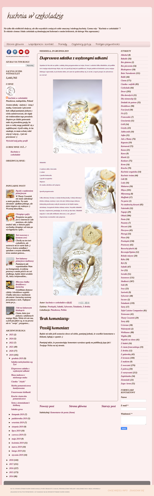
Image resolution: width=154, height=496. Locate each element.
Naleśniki (125, 208)
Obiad (123, 215)
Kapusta (124, 142)
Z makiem (125, 361)
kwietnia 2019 (18, 443)
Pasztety (124, 223)
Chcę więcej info (118, 490)
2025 (11, 334)
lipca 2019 (16, 431)
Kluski (123, 157)
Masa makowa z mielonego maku (19, 376)
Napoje (124, 212)
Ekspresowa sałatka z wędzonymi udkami (20, 369)
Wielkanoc (125, 332)
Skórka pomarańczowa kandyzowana (21, 387)
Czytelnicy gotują (81, 44)
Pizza (123, 237)
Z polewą (125, 369)
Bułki (123, 77)
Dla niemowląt (127, 99)
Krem (123, 164)
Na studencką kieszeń (130, 204)
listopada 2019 (18, 414)
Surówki (124, 292)
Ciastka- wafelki (128, 84)
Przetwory (125, 245)
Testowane (125, 314)
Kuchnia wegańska (129, 172)
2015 (11, 472)
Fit (122, 113)
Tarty (123, 307)
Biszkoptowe (126, 69)
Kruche (124, 168)
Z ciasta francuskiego (130, 347)
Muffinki (125, 197)
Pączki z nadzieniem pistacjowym (24, 192)
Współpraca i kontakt (41, 44)
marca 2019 (17, 447)
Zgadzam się (137, 490)
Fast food (125, 110)
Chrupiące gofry (23, 214)
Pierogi (124, 234)
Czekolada (125, 88)
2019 (11, 355)
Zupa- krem (126, 383)
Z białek (124, 343)
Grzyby (124, 128)
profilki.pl (26, 56)
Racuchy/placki (127, 248)
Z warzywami (126, 372)
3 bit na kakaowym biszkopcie (24, 309)
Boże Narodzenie (128, 73)
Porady (62, 44)
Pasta (123, 219)
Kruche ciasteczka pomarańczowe (19, 397)
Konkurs (124, 161)
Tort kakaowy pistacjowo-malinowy (25, 259)
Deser (123, 91)
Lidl (122, 179)
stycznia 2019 (18, 455)
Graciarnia (125, 121)
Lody (123, 183)
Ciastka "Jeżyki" (18, 381)
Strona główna (15, 44)
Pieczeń (124, 226)
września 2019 (18, 422)
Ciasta (123, 80)
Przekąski (52, 306)
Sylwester (68, 306)
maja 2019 (16, 439)
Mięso (123, 190)
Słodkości (125, 281)
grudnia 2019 (18, 358)
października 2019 (20, 418)
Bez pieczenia (127, 66)
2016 (11, 468)
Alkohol (124, 55)
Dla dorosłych (127, 95)
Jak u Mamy (126, 139)
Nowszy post (46, 406)
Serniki (124, 274)
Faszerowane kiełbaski (21, 392)
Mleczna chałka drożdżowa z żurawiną (22, 284)
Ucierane (125, 325)
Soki (123, 285)
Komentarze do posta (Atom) (62, 412)
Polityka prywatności (108, 44)
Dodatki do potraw (129, 102)
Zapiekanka (126, 376)
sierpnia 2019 (18, 427)
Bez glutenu (126, 62)
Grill (123, 124)
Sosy (123, 288)
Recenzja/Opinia (128, 252)
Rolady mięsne (127, 256)
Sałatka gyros (17, 409)
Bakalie (124, 59)
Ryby (123, 259)
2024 (11, 338)
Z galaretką (126, 354)
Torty (123, 321)
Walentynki (126, 329)
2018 (11, 460)
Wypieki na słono (128, 340)
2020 (11, 351)
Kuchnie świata (127, 175)
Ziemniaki (125, 380)
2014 (11, 476)
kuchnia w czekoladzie (35, 16)
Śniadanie (77, 306)
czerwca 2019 (18, 435)
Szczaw (124, 299)
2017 (11, 464)
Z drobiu (86, 306)
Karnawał (125, 146)
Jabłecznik (125, 132)
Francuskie (126, 117)
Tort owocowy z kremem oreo (22, 236)
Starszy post (109, 406)
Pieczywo (125, 230)
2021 (11, 347)
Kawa (123, 153)
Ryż (122, 263)
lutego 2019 (17, 451)
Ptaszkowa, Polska (59, 310)
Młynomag (125, 194)
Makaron (125, 186)
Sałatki (60, 306)
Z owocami (125, 365)
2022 (11, 343)
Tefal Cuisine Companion (132, 310)
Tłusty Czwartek (128, 318)
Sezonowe (125, 277)
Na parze (125, 201)
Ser (122, 270)
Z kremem (125, 358)
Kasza (123, 150)
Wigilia (124, 336)
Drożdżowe (125, 106)
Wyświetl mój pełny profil (17, 141)
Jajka (123, 135)
